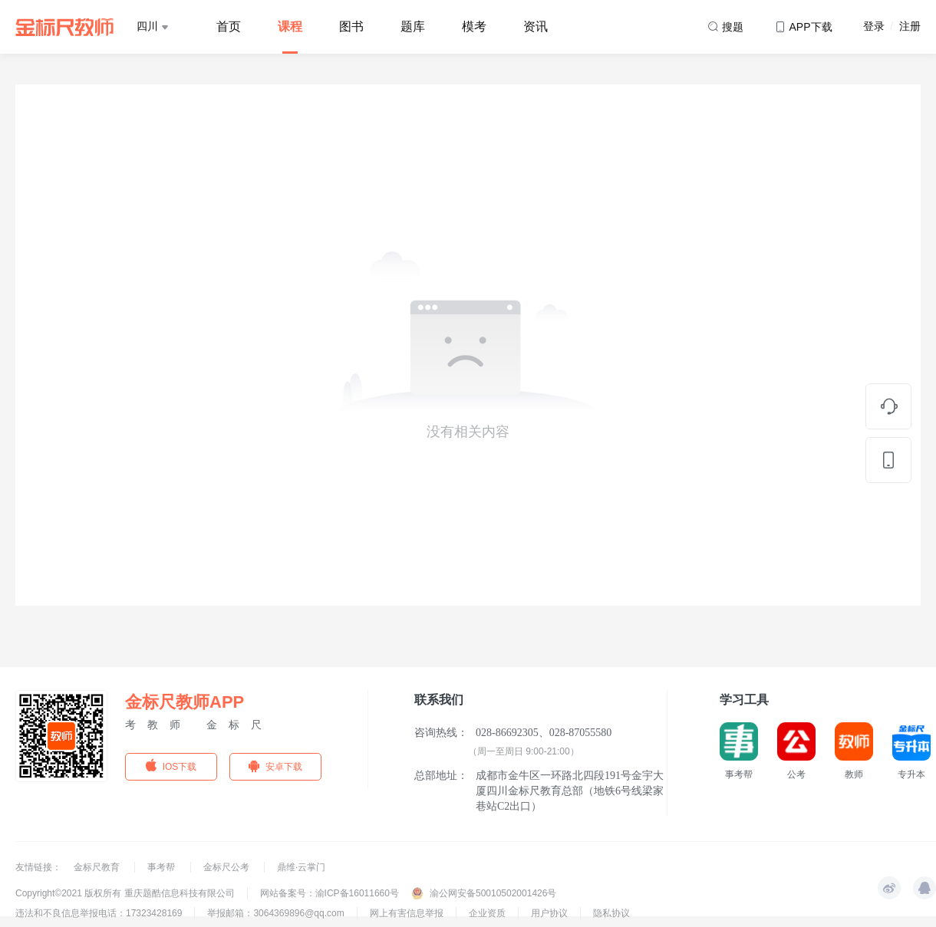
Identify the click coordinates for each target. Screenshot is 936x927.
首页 (228, 26)
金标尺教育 (98, 867)
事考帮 (162, 867)
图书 (351, 26)
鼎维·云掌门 (301, 867)
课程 (290, 26)
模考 (474, 26)
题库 (412, 26)
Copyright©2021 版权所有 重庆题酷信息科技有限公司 (125, 893)
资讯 (535, 26)
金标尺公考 (227, 867)
